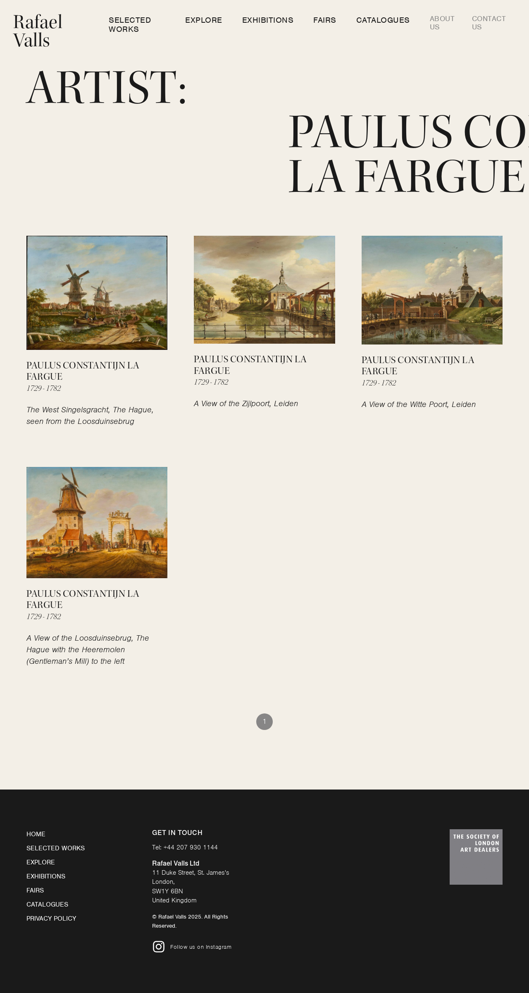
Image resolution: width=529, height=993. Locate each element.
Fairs (324, 20)
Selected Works (130, 24)
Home (35, 834)
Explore (203, 20)
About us (442, 22)
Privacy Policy (51, 918)
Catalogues (383, 20)
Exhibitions (268, 20)
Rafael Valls (37, 31)
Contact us (489, 22)
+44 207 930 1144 (191, 847)
